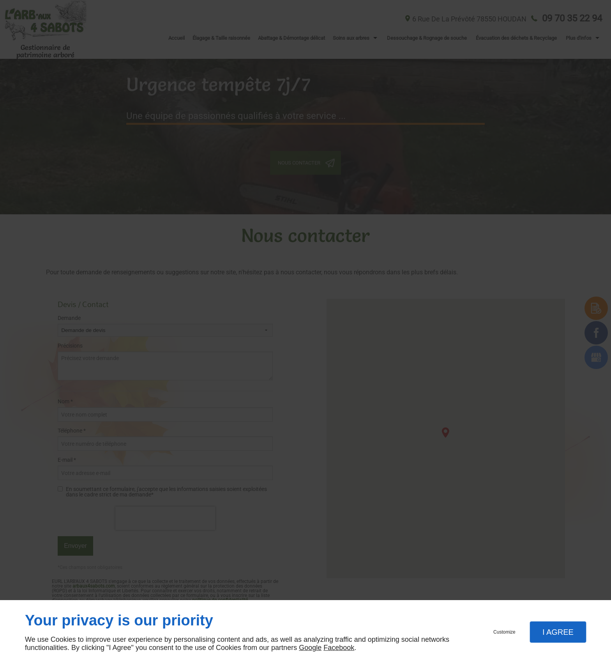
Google (310, 648)
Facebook (338, 648)
